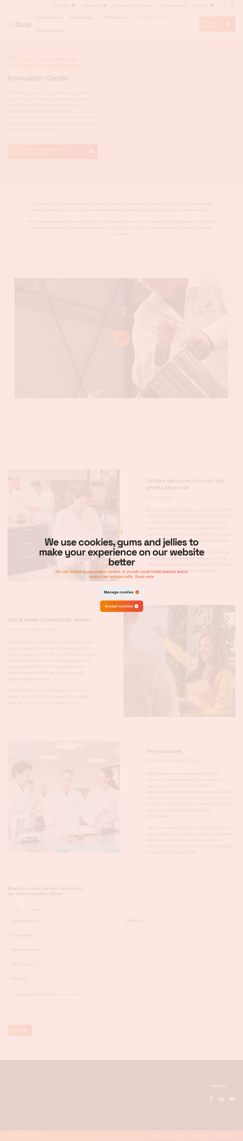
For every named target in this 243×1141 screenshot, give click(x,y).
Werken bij (91, 5)
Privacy (157, 1135)
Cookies (178, 1135)
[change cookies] (121, 592)
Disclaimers (224, 1135)
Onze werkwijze (49, 30)
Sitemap (200, 1135)
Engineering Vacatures (133, 5)
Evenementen (174, 5)
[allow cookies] (121, 606)
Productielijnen (48, 17)
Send (17, 1030)
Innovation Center (150, 17)
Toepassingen (82, 17)
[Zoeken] (222, 5)
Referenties (116, 17)
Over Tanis (60, 5)
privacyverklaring (68, 994)
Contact (201, 5)
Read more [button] (144, 577)
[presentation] (44, 1008)
